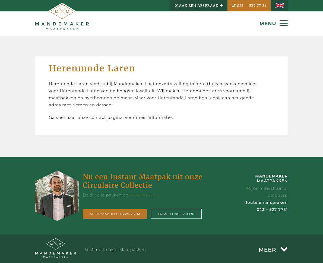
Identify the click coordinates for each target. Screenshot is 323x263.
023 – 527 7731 (272, 209)
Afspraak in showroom (115, 214)
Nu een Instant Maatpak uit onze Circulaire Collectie (142, 181)
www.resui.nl (143, 195)
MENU (273, 24)
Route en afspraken (266, 202)
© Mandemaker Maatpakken (115, 249)
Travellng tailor (176, 214)
